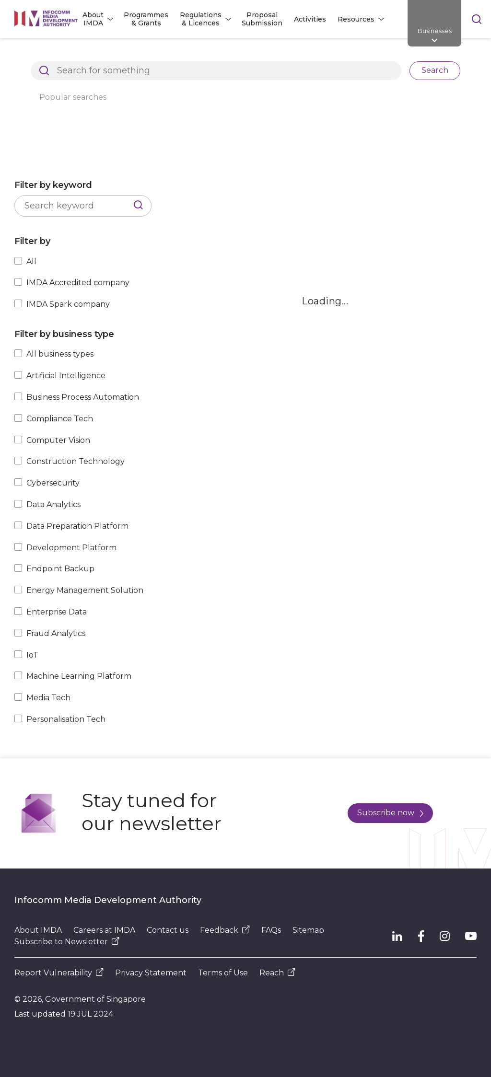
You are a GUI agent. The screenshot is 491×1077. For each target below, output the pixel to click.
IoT (32, 655)
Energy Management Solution (84, 590)
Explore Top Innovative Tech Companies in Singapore (295, 54)
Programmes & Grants (146, 19)
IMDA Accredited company (77, 282)
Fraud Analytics (55, 633)
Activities (310, 19)
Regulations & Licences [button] (201, 19)
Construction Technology (75, 461)
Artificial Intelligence (65, 375)
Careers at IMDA (104, 930)
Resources (163, 54)
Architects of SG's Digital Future (69, 54)
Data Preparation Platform (77, 526)
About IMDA (38, 930)
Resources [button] (356, 19)
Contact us (167, 930)
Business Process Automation (82, 397)
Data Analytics (53, 504)
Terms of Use (223, 972)
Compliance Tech (59, 418)
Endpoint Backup (60, 568)
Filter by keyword (53, 185)
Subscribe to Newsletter (66, 941)
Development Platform (71, 547)
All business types (60, 354)
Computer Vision (58, 440)
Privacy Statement (151, 972)
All (31, 261)
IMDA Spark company (68, 304)
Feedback (225, 930)
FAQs (271, 930)
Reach (277, 972)
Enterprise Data (56, 611)
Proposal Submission (262, 19)
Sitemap (308, 930)
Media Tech (48, 697)
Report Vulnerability (59, 972)
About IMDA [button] (93, 19)
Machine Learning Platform (78, 676)
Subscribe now (390, 812)
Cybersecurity (53, 482)
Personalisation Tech (65, 719)
